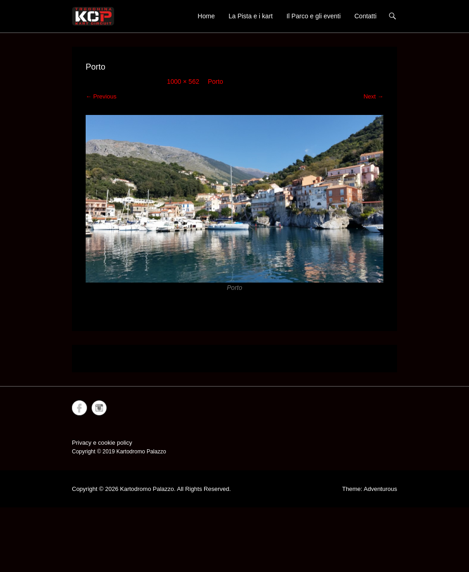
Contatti (365, 16)
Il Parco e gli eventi (313, 16)
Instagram (99, 407)
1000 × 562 (183, 81)
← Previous (101, 96)
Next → (373, 96)
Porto (215, 81)
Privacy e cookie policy (102, 442)
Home (206, 16)
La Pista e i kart (251, 16)
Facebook (79, 407)
